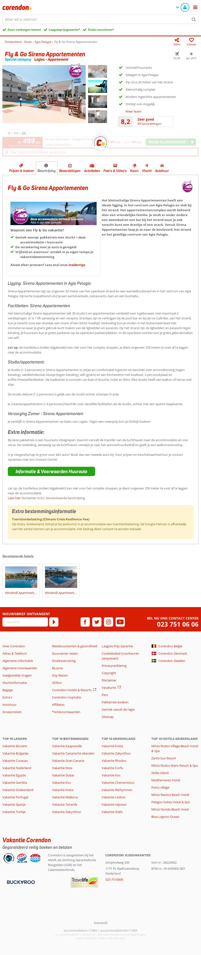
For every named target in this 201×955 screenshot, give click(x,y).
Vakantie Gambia (14, 782)
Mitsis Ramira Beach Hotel (170, 795)
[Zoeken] (194, 19)
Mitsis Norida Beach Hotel (170, 809)
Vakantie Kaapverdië (67, 746)
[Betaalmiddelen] (20, 881)
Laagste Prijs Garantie (117, 646)
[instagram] (108, 621)
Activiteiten (92, 171)
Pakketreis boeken (115, 702)
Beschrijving (46, 171)
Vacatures (109, 687)
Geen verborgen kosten (24, 30)
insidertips (76, 265)
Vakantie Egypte (14, 775)
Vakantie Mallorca (65, 797)
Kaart (134, 171)
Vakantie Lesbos (113, 797)
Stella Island (160, 773)
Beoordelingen (70, 171)
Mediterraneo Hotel (165, 780)
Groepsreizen (12, 712)
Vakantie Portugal (15, 797)
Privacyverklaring (114, 665)
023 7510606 (114, 879)
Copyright (109, 673)
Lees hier (14, 498)
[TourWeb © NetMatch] (100, 922)
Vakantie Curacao (15, 760)
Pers (105, 695)
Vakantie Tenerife (64, 804)
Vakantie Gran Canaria (68, 760)
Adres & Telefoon (14, 653)
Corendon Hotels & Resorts (71, 690)
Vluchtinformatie (14, 682)
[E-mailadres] (25, 622)
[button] (51, 471)
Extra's (7, 697)
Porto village (160, 787)
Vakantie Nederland (16, 768)
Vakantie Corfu (112, 768)
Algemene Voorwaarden (19, 668)
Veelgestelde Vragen (17, 675)
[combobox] (100, 19)
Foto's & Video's (115, 171)
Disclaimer (109, 680)
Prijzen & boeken (21, 171)
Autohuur (162, 171)
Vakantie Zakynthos (66, 812)
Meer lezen (133, 111)
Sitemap (108, 717)
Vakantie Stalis (112, 812)
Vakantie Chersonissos (118, 782)
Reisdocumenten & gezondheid (74, 646)
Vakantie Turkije (14, 812)
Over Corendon (13, 646)
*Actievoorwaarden (66, 712)
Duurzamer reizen (65, 653)
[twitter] (96, 621)
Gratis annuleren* (101, 30)
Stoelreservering (64, 661)
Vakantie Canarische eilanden (73, 753)
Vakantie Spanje (14, 804)
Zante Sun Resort (163, 758)
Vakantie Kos (61, 782)
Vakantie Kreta (62, 790)
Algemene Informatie (17, 661)
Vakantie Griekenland (17, 790)
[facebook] (85, 621)
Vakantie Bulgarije (15, 753)
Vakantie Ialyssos (114, 804)
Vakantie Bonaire (14, 746)
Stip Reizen (60, 675)
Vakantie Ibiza (62, 768)
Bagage (7, 690)
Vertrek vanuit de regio (118, 709)
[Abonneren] (53, 622)
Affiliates (58, 704)
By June (57, 668)
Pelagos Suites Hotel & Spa (170, 802)
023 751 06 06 (178, 624)
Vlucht (147, 171)
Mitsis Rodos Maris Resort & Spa (174, 765)
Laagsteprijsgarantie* (64, 30)
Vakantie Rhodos (114, 760)
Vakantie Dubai (63, 775)
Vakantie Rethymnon (117, 790)
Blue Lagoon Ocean (165, 816)
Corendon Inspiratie (66, 697)
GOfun (57, 682)
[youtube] (120, 621)
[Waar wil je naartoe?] (100, 19)
